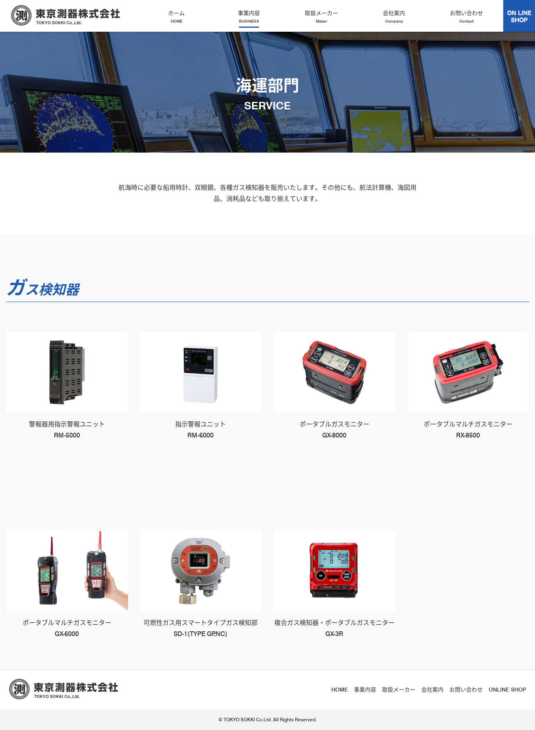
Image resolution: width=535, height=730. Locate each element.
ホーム (176, 17)
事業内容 (249, 17)
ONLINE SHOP (507, 689)
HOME (339, 689)
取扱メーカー (321, 17)
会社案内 (394, 17)
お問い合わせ (466, 17)
